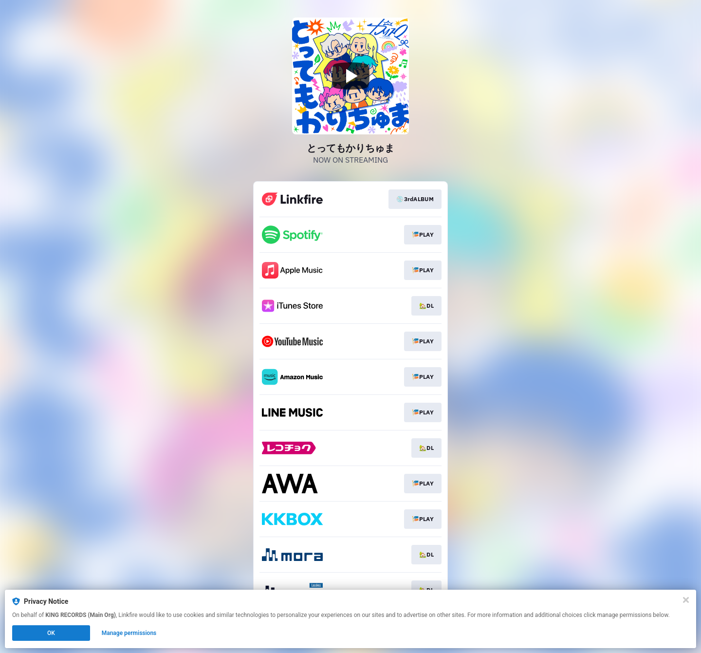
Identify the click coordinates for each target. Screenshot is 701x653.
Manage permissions (129, 633)
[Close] (686, 600)
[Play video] (350, 76)
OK (51, 633)
